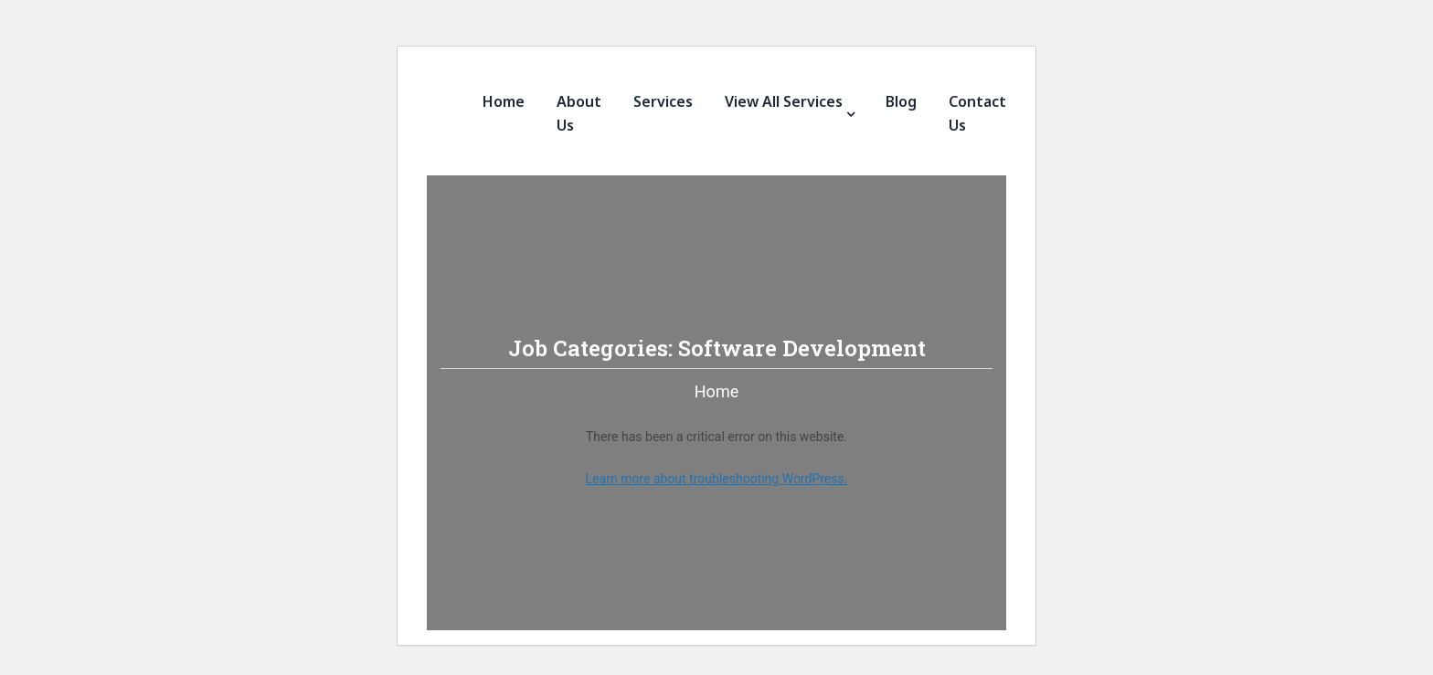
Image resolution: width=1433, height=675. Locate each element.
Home (504, 101)
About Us (579, 113)
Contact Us (977, 113)
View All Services (784, 101)
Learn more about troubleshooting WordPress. (717, 478)
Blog (901, 101)
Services (663, 101)
